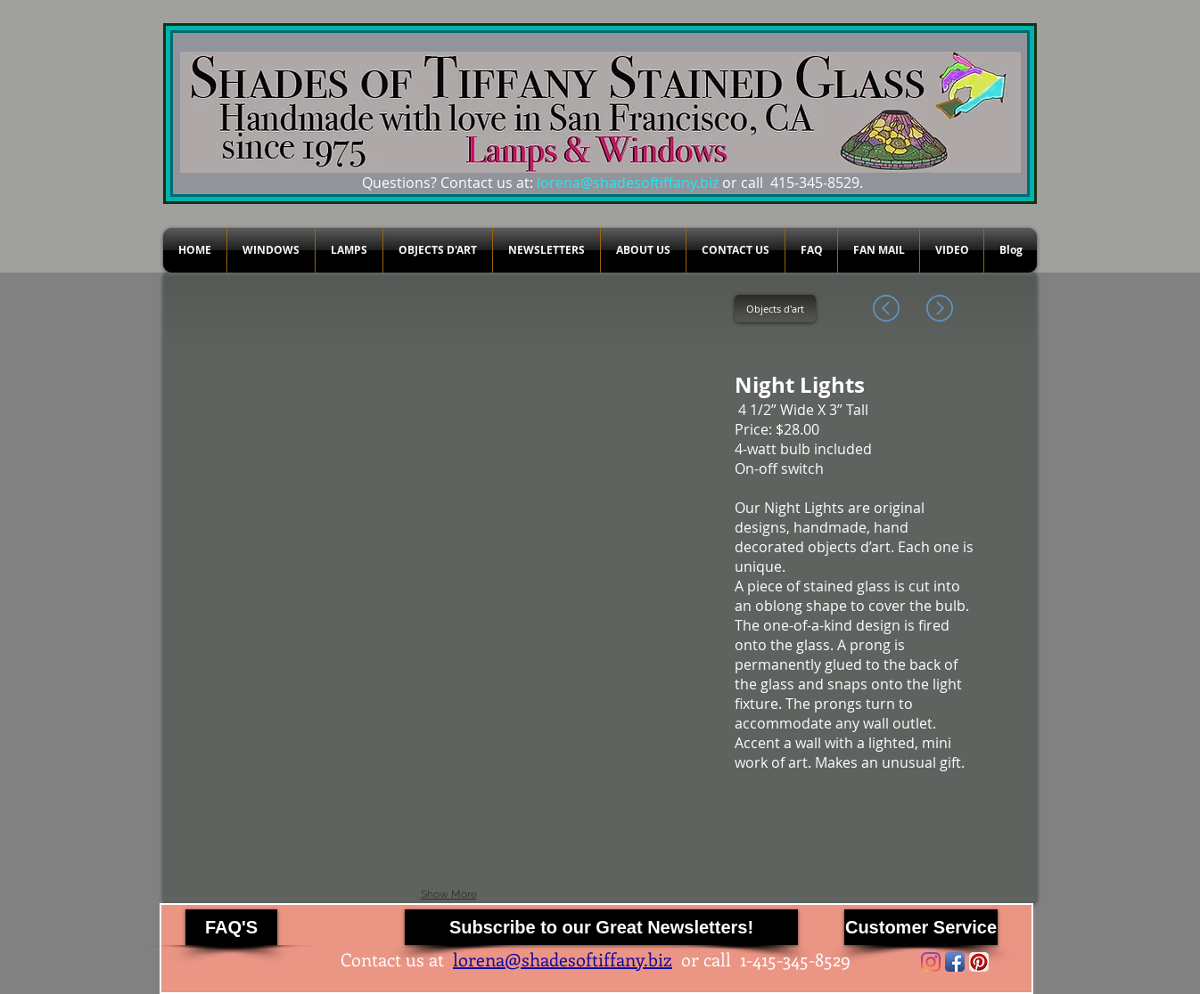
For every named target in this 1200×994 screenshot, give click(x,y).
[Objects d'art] (775, 308)
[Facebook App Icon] (955, 962)
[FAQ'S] (231, 927)
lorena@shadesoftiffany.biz (628, 182)
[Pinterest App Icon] (979, 962)
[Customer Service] (921, 927)
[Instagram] (931, 962)
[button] (260, 375)
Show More (449, 894)
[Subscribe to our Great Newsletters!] (601, 927)
